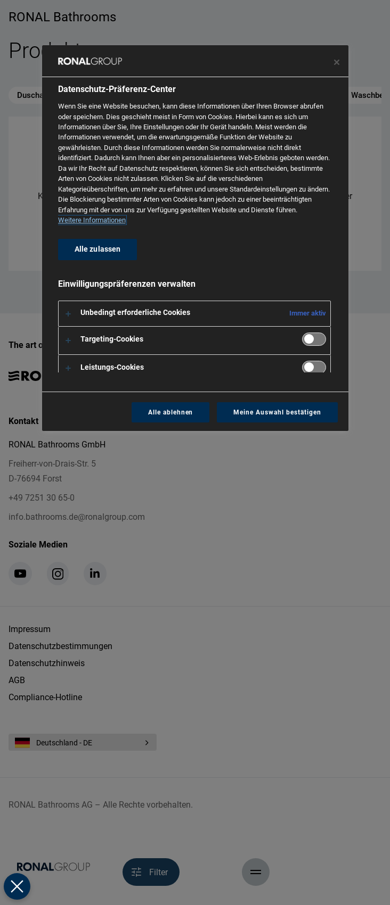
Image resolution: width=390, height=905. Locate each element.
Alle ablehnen (170, 412)
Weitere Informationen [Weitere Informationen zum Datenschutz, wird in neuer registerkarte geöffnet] (92, 220)
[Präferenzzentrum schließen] (336, 62)
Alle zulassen (98, 249)
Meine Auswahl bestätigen (277, 412)
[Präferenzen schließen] (17, 886)
